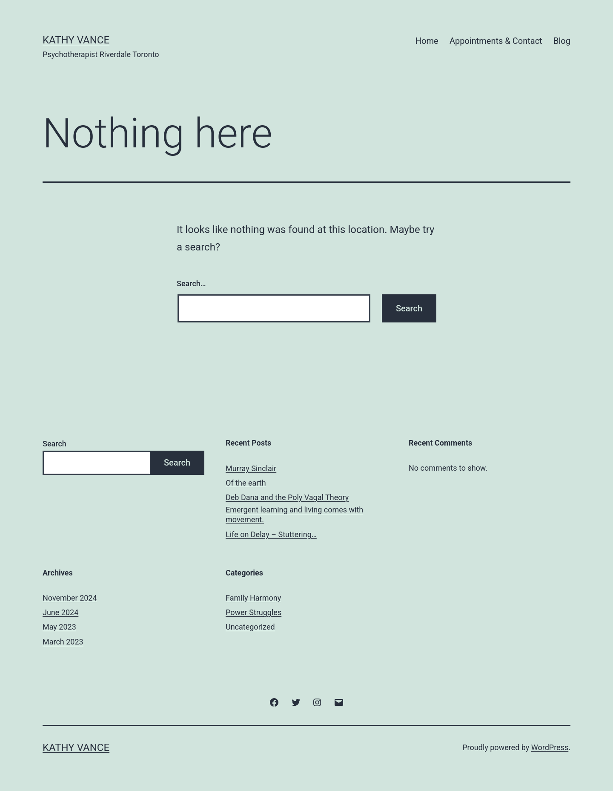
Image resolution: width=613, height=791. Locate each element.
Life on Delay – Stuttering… (271, 534)
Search (54, 443)
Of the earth (246, 482)
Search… (191, 283)
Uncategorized (250, 626)
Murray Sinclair (251, 468)
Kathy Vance (76, 40)
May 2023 (59, 626)
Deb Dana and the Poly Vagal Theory (287, 497)
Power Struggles (253, 612)
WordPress (549, 747)
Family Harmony (253, 597)
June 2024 (60, 612)
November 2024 (70, 597)
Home (426, 41)
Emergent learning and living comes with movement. (294, 514)
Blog (561, 41)
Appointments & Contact (496, 41)
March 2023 (63, 641)
